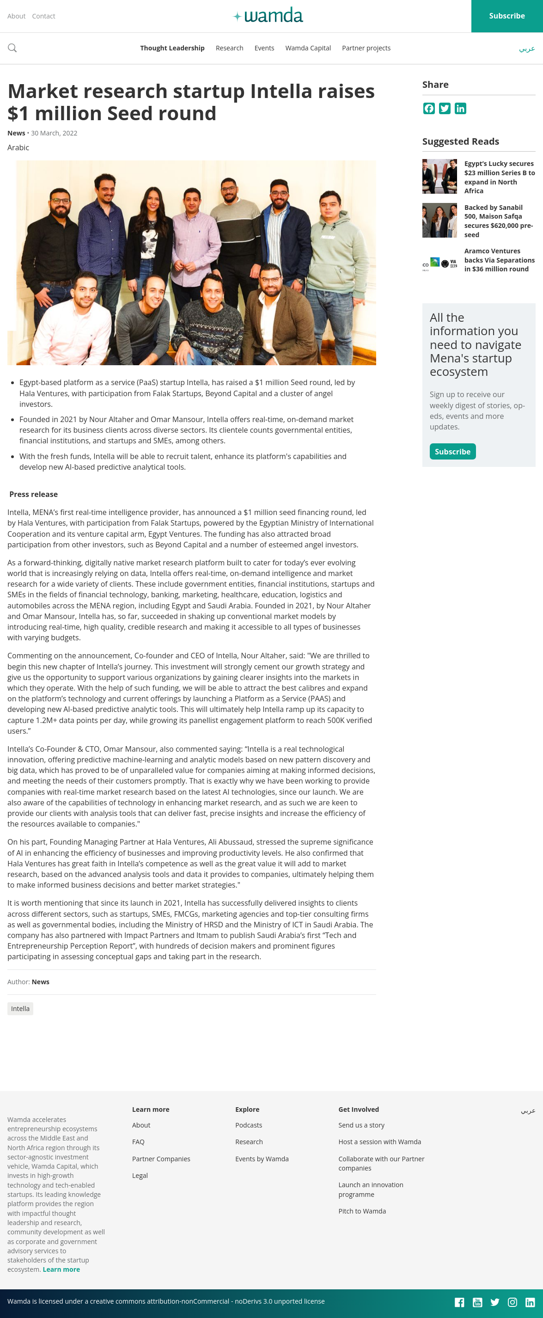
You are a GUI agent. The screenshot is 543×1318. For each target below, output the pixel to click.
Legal (140, 1175)
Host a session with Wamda (380, 1141)
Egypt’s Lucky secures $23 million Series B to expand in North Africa (499, 177)
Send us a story (361, 1125)
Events (265, 47)
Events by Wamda (262, 1158)
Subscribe (507, 16)
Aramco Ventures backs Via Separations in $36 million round (499, 259)
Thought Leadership (172, 47)
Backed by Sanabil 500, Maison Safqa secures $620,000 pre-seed (498, 221)
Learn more (61, 1269)
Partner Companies (161, 1158)
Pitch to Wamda (362, 1211)
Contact (43, 16)
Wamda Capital (308, 47)
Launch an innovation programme (371, 1189)
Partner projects (366, 47)
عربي (527, 48)
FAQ (138, 1141)
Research (230, 47)
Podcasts (248, 1125)
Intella (20, 1008)
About (16, 16)
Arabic (18, 147)
